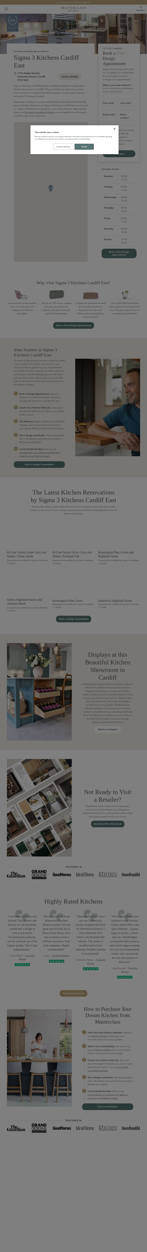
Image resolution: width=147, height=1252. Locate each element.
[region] (74, 139)
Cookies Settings (63, 146)
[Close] (114, 129)
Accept (84, 147)
